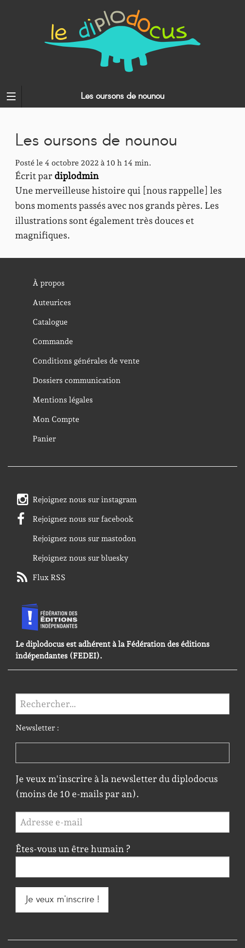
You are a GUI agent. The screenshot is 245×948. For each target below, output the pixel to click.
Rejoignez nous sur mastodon (84, 538)
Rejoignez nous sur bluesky (80, 558)
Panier (44, 438)
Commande (53, 341)
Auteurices (52, 302)
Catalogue (50, 322)
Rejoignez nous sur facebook (83, 519)
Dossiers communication (77, 380)
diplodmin (76, 176)
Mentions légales (63, 399)
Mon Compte (56, 419)
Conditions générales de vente (86, 360)
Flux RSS (49, 577)
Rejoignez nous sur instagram (85, 499)
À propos (49, 283)
